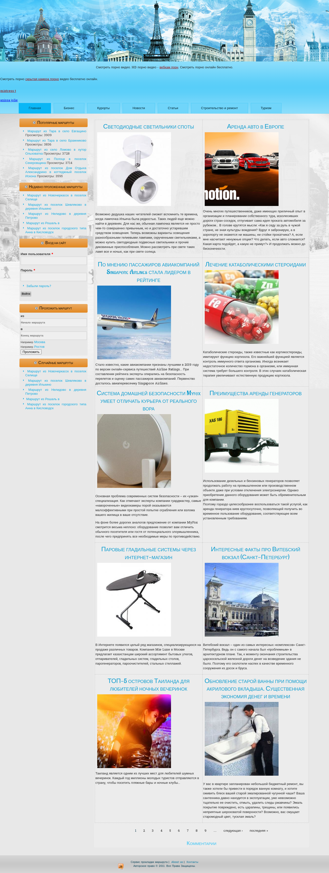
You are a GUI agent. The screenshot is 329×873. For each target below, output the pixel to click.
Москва (39, 342)
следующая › (233, 831)
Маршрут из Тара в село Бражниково (56, 140)
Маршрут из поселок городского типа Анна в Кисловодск (55, 230)
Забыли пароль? (38, 286)
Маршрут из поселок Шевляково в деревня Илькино (55, 207)
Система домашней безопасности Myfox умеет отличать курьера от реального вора (149, 400)
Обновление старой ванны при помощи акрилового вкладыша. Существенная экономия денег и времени (255, 688)
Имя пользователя (37, 254)
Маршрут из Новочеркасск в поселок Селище (55, 197)
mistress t (8, 91)
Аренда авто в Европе (255, 127)
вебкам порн (168, 67)
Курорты (103, 108)
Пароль (28, 270)
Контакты (192, 862)
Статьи (173, 108)
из (22, 316)
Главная (35, 108)
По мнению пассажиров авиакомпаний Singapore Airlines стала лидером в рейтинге (148, 272)
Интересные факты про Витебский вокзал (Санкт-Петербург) (255, 553)
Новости (139, 108)
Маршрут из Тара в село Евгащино (57, 131)
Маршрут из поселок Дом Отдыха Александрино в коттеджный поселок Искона (55, 172)
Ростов (39, 347)
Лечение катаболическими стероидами (255, 264)
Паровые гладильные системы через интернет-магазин (148, 553)
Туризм (266, 108)
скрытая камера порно (42, 79)
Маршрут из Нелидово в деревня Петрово (55, 216)
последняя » (259, 831)
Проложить (31, 352)
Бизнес (69, 108)
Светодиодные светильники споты (148, 127)
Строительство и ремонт (219, 108)
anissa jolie (9, 100)
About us (177, 862)
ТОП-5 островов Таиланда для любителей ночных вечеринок (148, 685)
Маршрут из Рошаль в (43, 223)
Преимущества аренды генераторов (255, 393)
